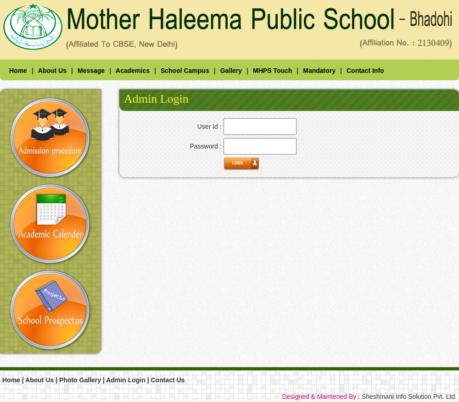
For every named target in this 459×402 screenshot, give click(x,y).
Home (18, 70)
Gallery (231, 70)
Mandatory (319, 70)
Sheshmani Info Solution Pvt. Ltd (408, 396)
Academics (133, 70)
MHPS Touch (272, 70)
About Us (52, 70)
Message (91, 70)
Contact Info (365, 70)
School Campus (185, 70)
